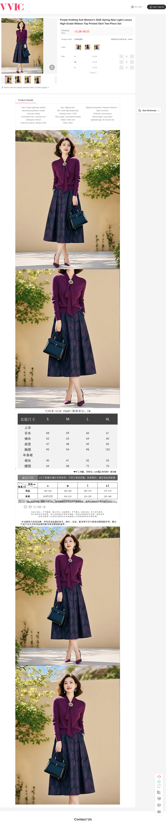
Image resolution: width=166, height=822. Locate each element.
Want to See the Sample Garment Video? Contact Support (27, 88)
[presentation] (2, 80)
